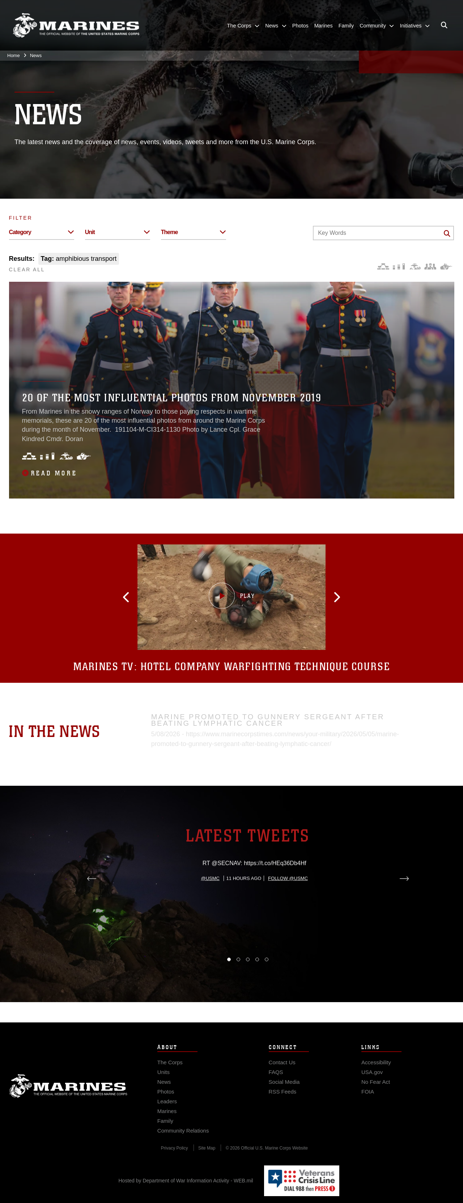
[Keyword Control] (383, 233)
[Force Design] (383, 266)
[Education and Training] (399, 266)
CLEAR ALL (27, 269)
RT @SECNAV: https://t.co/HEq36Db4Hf (254, 896)
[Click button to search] (447, 233)
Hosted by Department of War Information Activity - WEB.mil (186, 1180)
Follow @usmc (288, 911)
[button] (139, 597)
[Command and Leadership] (430, 266)
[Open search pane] (444, 25)
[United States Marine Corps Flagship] (76, 25)
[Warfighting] (446, 266)
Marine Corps (68, 1096)
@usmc (210, 911)
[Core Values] (415, 266)
